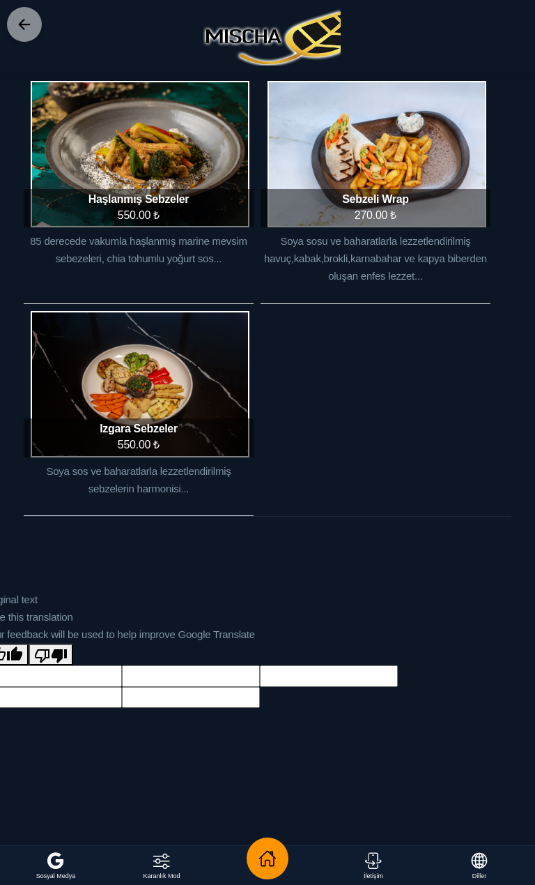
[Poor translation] (51, 654)
